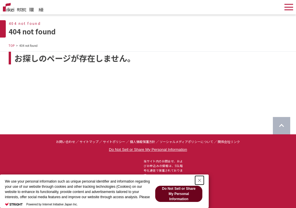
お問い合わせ (65, 141)
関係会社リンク (229, 141)
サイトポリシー (114, 141)
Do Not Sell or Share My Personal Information (148, 149)
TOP (11, 45)
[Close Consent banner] (199, 180)
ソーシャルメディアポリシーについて (186, 141)
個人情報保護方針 (142, 141)
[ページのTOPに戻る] (281, 125)
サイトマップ (89, 141)
